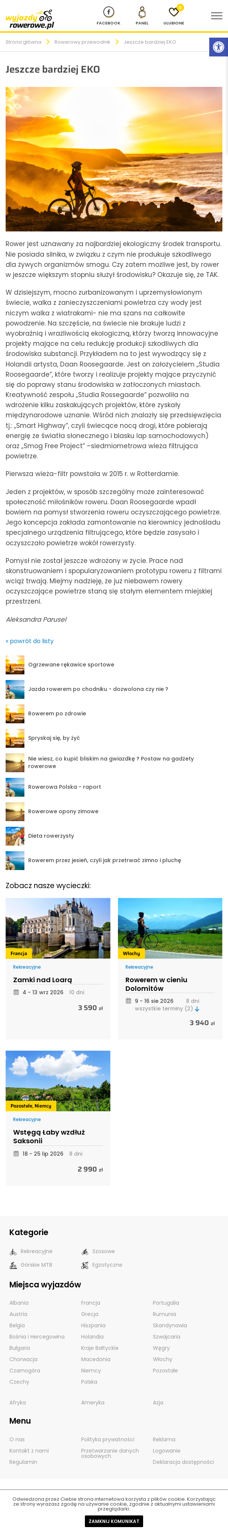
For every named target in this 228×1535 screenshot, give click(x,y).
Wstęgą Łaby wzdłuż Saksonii (49, 1137)
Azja (158, 1402)
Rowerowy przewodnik (82, 42)
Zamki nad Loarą (42, 979)
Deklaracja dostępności (183, 1462)
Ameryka (92, 1402)
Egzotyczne (101, 1265)
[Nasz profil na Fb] (109, 15)
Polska (89, 1382)
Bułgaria (19, 1348)
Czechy (19, 1382)
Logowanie (167, 1450)
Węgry (161, 1348)
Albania (19, 1303)
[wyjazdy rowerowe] (30, 19)
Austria (18, 1314)
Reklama (164, 1439)
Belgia (17, 1325)
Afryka (17, 1402)
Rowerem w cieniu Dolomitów (156, 984)
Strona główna (23, 42)
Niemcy (43, 1106)
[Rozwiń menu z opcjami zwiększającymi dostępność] (218, 47)
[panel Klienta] (142, 15)
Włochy (131, 953)
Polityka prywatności (107, 1439)
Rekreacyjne (27, 967)
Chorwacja (23, 1359)
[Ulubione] (173, 15)
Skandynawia (170, 1325)
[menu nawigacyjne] (216, 15)
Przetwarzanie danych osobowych (110, 1453)
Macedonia (95, 1359)
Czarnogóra (24, 1370)
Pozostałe (21, 1106)
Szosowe (98, 1251)
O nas (17, 1439)
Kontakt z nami (29, 1450)
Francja (19, 953)
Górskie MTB (30, 1265)
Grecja (89, 1314)
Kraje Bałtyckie (100, 1348)
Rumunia (164, 1314)
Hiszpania (93, 1325)
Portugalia (166, 1303)
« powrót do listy (30, 641)
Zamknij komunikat (114, 1521)
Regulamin (23, 1462)
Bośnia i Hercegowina (37, 1336)
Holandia (92, 1336)
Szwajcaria (166, 1336)
